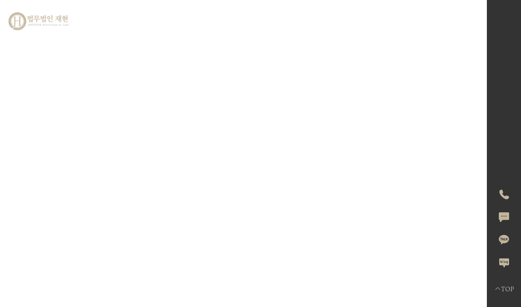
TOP (504, 289)
